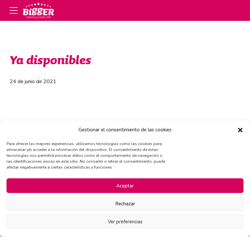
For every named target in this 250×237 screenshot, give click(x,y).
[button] (240, 130)
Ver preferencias (125, 221)
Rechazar (125, 203)
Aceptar (125, 186)
